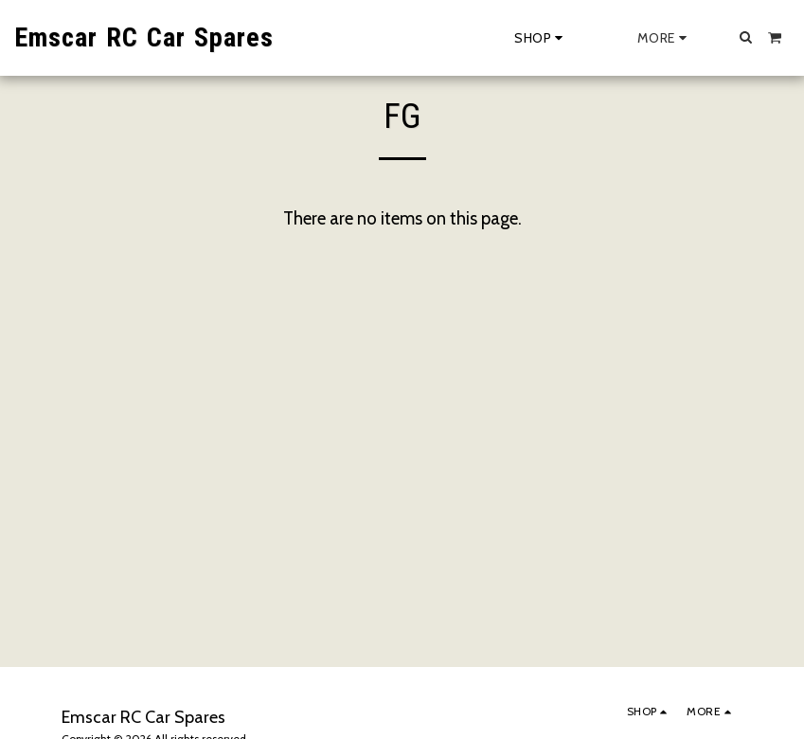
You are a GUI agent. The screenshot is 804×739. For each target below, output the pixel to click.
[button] (746, 37)
